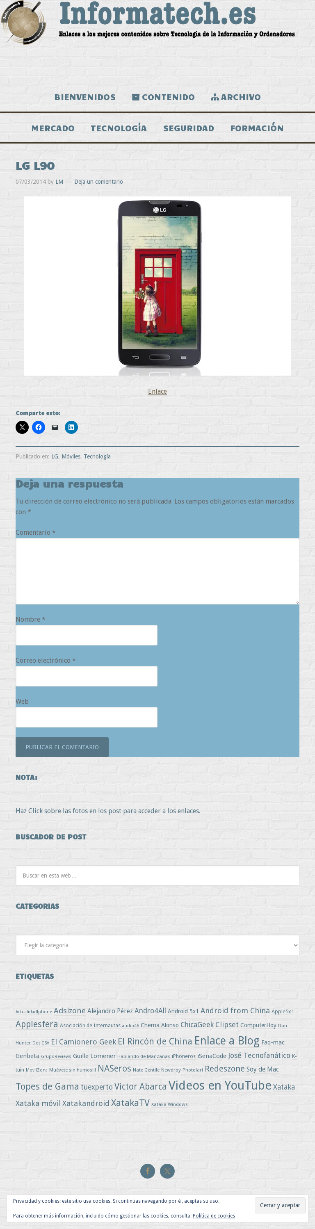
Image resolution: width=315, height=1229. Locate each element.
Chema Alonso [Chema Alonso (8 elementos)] (160, 1025)
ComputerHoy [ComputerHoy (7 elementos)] (258, 1025)
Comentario (36, 532)
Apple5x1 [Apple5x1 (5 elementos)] (283, 1011)
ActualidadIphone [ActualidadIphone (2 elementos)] (34, 1012)
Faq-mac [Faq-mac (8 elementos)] (273, 1042)
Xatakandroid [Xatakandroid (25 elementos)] (86, 1103)
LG (54, 456)
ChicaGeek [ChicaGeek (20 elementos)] (197, 1025)
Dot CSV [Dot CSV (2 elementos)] (40, 1043)
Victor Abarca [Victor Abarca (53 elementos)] (140, 1086)
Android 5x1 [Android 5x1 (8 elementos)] (183, 1011)
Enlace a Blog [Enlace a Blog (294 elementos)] (227, 1040)
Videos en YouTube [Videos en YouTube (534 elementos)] (220, 1085)
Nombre (31, 619)
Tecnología (97, 456)
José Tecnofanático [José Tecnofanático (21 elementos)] (259, 1055)
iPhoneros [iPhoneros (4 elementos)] (184, 1056)
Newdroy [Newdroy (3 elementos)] (171, 1070)
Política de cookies (214, 1216)
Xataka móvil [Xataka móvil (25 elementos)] (38, 1103)
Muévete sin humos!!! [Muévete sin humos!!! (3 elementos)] (72, 1070)
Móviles (71, 456)
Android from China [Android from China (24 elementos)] (235, 1010)
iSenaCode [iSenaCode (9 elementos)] (211, 1056)
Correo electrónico (46, 660)
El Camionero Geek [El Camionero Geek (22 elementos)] (83, 1041)
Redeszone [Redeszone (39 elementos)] (225, 1069)
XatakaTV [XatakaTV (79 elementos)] (130, 1102)
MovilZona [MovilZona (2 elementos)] (37, 1070)
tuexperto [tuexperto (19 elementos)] (97, 1087)
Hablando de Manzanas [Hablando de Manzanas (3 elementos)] (143, 1056)
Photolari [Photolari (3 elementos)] (193, 1070)
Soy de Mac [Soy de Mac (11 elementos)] (263, 1069)
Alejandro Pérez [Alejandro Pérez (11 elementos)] (110, 1011)
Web (22, 701)
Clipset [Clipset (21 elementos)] (227, 1024)
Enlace (157, 391)
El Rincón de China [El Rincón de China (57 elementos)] (155, 1041)
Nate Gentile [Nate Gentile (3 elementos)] (146, 1070)
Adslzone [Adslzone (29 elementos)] (70, 1010)
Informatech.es (157, 41)
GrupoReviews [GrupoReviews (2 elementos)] (56, 1056)
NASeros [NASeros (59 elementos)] (114, 1068)
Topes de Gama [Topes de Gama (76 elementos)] (47, 1086)
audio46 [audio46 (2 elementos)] (130, 1025)
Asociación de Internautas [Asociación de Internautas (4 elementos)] (90, 1025)
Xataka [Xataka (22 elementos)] (284, 1087)
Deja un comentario (98, 181)
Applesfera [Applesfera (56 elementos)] (37, 1024)
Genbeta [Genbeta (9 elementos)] (27, 1056)
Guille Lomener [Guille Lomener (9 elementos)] (94, 1056)
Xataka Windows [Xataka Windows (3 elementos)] (169, 1104)
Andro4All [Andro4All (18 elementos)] (150, 1011)
